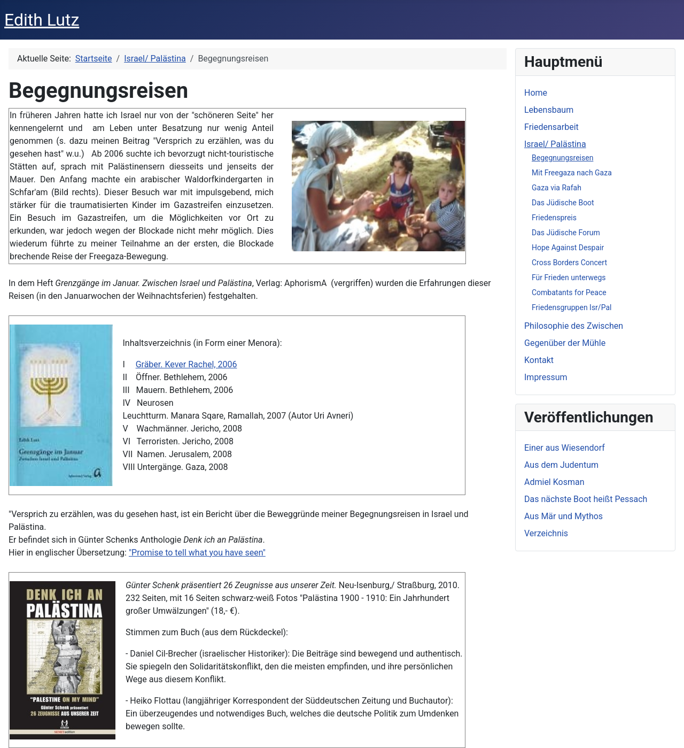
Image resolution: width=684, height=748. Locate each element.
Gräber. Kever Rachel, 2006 (186, 364)
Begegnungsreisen (562, 157)
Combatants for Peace (569, 292)
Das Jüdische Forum (566, 232)
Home (535, 93)
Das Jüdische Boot (563, 202)
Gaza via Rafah (556, 187)
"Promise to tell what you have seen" (197, 552)
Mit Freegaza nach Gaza (572, 172)
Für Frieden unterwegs (569, 277)
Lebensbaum (548, 110)
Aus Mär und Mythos (563, 516)
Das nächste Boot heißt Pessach (585, 499)
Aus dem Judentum (561, 465)
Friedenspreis (554, 217)
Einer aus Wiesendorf (564, 448)
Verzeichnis (546, 533)
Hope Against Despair (568, 247)
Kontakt (539, 360)
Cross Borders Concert (569, 262)
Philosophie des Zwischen (573, 326)
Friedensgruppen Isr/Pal (571, 307)
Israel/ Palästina (555, 144)
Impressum (546, 377)
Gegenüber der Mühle (564, 343)
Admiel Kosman (554, 482)
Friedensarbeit (551, 127)
